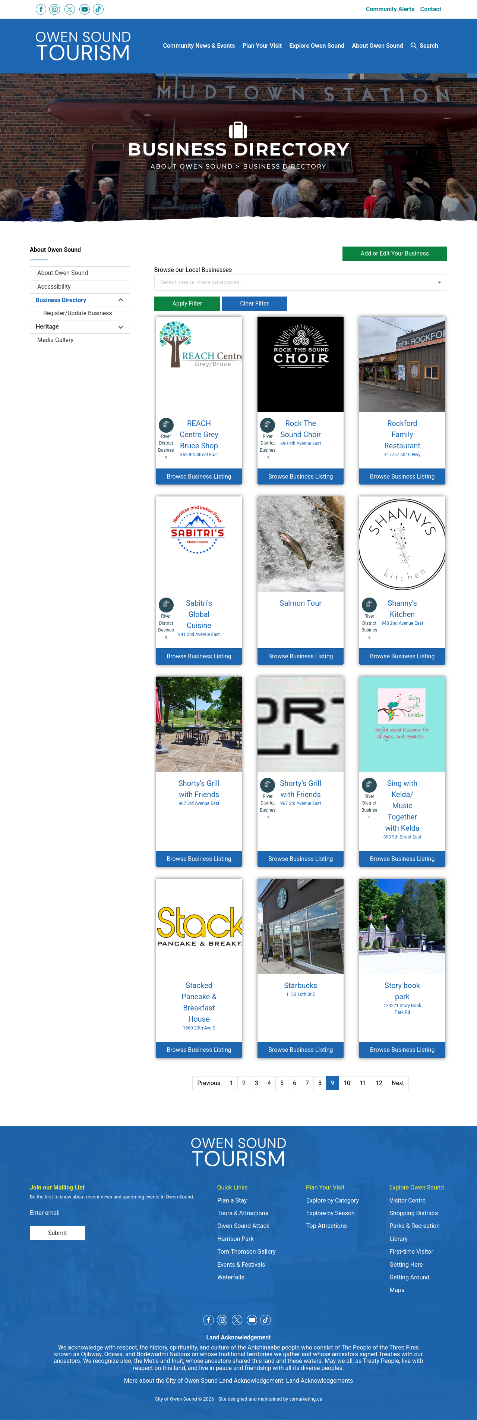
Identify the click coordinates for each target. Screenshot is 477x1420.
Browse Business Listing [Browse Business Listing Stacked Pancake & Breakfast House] (199, 1049)
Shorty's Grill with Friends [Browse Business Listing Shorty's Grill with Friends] (198, 793)
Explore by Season (330, 1213)
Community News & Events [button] (199, 45)
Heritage (47, 326)
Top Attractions (326, 1225)
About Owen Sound (192, 166)
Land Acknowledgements (319, 1380)
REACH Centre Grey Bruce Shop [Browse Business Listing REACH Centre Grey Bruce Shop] (198, 438)
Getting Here (406, 1264)
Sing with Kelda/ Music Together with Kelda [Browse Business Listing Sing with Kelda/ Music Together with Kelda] (402, 809)
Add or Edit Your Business (395, 253)
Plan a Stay (232, 1200)
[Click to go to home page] (83, 46)
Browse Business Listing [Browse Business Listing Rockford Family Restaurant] (402, 476)
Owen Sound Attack (243, 1225)
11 (363, 1083)
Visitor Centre (407, 1200)
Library (398, 1238)
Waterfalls (230, 1277)
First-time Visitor (411, 1251)
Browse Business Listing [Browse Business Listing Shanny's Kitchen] (402, 656)
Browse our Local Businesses (193, 270)
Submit (57, 1232)
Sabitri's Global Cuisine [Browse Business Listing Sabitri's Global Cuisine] (198, 618)
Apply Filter (187, 303)
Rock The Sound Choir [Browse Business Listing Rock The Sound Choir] (300, 433)
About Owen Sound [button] (377, 45)
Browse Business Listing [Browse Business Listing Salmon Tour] (300, 656)
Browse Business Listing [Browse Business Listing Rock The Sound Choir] (300, 476)
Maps (396, 1290)
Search (424, 45)
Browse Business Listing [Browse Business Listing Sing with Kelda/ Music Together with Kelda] (402, 858)
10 (347, 1083)
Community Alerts (390, 9)
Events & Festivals (241, 1264)
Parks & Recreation (414, 1225)
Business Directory (61, 300)
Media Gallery (55, 340)
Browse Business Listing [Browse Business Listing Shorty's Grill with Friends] (199, 858)
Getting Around (409, 1277)
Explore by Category (332, 1200)
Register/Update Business (77, 313)
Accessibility (54, 286)
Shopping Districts (413, 1213)
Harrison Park (235, 1238)
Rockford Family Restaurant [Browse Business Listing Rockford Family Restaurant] (402, 438)
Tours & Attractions (242, 1213)
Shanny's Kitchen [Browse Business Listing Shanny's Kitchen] (402, 613)
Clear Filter (254, 303)
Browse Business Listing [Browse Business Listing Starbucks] (300, 1049)
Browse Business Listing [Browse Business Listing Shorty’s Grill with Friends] (300, 858)
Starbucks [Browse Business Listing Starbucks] (300, 989)
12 (379, 1083)
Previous (208, 1083)
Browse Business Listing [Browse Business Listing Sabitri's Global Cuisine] (199, 656)
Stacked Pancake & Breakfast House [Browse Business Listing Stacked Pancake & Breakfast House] (198, 1006)
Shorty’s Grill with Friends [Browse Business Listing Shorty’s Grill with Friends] (300, 793)
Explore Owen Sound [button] (317, 45)
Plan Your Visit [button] (262, 45)
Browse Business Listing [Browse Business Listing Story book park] (402, 1049)
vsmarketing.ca (305, 1399)
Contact (430, 9)
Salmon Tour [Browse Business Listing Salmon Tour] (301, 603)
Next (398, 1083)
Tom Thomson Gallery (246, 1251)
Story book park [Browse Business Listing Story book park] (402, 998)
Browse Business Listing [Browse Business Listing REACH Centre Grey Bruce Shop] (199, 476)
